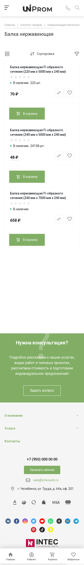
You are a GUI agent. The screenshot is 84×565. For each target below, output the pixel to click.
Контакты (12, 441)
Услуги (9, 428)
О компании (13, 415)
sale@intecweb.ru (45, 480)
